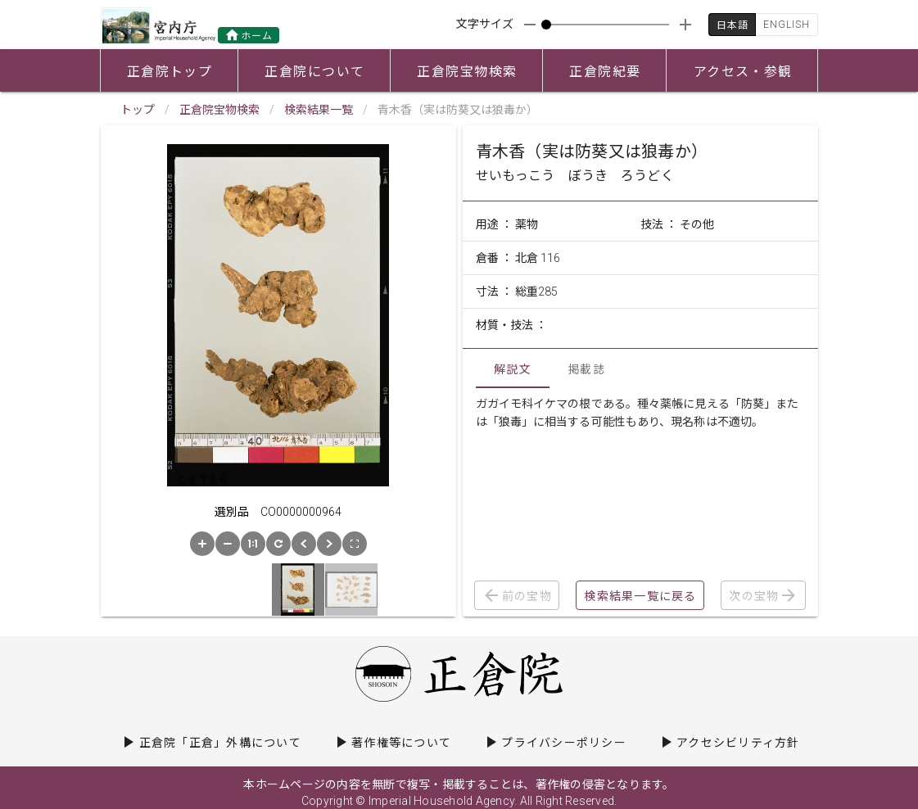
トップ (137, 109)
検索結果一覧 (318, 109)
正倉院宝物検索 (219, 109)
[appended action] (685, 24)
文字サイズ (484, 23)
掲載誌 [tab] (586, 369)
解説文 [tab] (512, 369)
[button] (202, 543)
